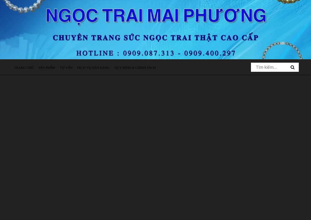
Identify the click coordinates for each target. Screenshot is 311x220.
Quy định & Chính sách (135, 67)
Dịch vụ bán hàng (93, 67)
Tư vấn (66, 67)
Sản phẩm (46, 67)
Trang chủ (24, 67)
